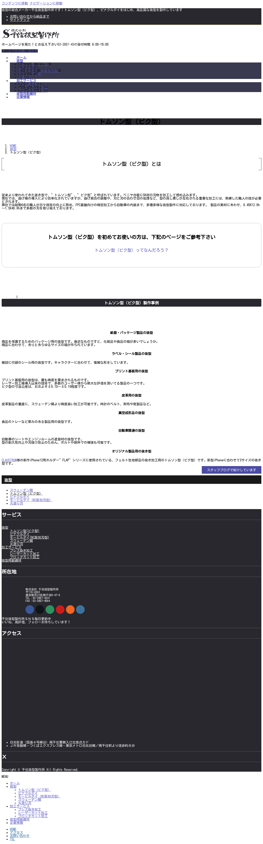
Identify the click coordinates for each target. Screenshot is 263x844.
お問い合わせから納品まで (29, 16)
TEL (12, 839)
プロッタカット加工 (33, 90)
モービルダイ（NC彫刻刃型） (39, 70)
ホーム (15, 783)
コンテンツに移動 (15, 3)
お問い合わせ (20, 835)
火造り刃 (24, 77)
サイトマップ (20, 19)
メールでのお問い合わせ (20, 51)
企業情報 (16, 822)
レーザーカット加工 (33, 87)
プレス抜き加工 (29, 83)
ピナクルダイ (28, 67)
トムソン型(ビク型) (24, 530)
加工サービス (11, 547)
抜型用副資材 (11, 560)
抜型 (8, 480)
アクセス (16, 832)
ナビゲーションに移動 (46, 3)
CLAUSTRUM (9, 460)
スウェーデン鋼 (29, 74)
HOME (13, 829)
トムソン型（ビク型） (34, 64)
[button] (131, 250)
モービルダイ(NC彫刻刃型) (29, 537)
